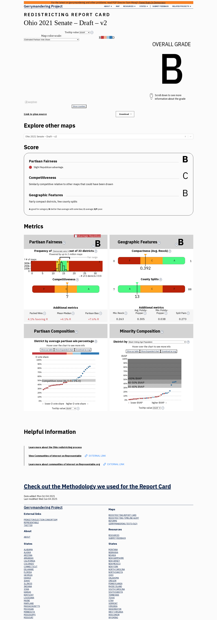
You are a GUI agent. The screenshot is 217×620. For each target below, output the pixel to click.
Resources (114, 535)
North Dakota (116, 572)
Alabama (28, 549)
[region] (79, 73)
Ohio (111, 575)
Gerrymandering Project (43, 6)
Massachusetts (32, 606)
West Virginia (116, 612)
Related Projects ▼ (181, 6)
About (27, 537)
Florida (28, 572)
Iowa (26, 589)
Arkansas (28, 558)
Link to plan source (35, 114)
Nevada (112, 555)
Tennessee (114, 595)
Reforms (113, 521)
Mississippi (30, 614)
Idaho (27, 581)
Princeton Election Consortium (40, 519)
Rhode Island (115, 586)
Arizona (28, 555)
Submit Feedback (160, 6)
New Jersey (114, 561)
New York (113, 566)
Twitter (28, 525)
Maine (27, 600)
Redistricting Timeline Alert (124, 518)
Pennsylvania (115, 583)
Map (118, 6)
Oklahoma (114, 578)
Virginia (113, 606)
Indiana (28, 586)
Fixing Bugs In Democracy (152, 2)
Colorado (29, 564)
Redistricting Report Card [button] (67, 14)
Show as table (47, 349)
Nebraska (113, 552)
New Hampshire (116, 558)
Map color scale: (51, 35)
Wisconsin (114, 614)
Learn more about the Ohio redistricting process (55, 447)
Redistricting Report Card (122, 515)
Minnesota (29, 612)
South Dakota (116, 592)
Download (125, 114)
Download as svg (83, 349)
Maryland (29, 603)
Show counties (79, 106)
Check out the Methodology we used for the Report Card (97, 486)
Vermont (113, 603)
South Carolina (117, 589)
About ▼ (108, 6)
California (29, 561)
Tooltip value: (72, 32)
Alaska (27, 552)
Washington (115, 609)
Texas (112, 597)
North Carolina (117, 569)
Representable (31, 522)
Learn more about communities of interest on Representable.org (64, 464)
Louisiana (29, 597)
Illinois (28, 583)
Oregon (112, 581)
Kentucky (29, 595)
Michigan (29, 609)
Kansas (27, 592)
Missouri (28, 617)
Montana (113, 549)
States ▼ (143, 6)
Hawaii (27, 578)
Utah (111, 600)
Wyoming (113, 617)
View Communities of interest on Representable (55, 455)
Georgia (28, 575)
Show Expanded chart (64, 349)
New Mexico (115, 564)
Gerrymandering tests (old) (123, 523)
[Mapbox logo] (31, 102)
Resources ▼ (129, 6)
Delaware (29, 569)
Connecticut (30, 566)
